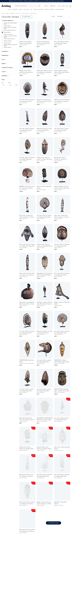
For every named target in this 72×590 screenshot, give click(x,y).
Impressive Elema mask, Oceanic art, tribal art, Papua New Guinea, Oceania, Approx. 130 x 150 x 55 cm (44, 448)
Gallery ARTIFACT (23, 44)
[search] (27, 6)
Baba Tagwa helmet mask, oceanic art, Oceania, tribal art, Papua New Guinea (27, 419)
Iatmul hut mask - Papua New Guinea (44, 187)
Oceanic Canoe (7, 43)
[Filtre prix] (16, 85)
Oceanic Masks (7, 32)
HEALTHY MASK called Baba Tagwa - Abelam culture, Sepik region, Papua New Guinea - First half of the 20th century (61, 390)
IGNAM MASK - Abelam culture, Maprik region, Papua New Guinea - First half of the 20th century (61, 361)
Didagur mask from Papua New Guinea (62, 303)
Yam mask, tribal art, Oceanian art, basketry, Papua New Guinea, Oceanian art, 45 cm (27, 100)
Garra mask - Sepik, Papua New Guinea (62, 448)
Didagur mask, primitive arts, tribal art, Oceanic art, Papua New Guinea (44, 503)
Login (59, 5)
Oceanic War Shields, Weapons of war (10, 23)
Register (63, 5)
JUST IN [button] (9, 9)
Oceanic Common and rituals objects (10, 37)
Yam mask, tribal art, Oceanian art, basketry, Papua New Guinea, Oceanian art (62, 245)
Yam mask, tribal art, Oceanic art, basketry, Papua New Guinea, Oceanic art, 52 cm (26, 129)
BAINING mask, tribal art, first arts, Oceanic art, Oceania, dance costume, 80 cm (26, 187)
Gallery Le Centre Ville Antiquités (26, 363)
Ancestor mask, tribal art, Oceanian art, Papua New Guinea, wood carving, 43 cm (44, 42)
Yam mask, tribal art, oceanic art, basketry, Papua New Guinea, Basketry (44, 361)
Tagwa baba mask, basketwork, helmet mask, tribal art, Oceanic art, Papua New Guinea (27, 303)
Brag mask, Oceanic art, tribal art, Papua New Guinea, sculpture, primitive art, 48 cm (44, 129)
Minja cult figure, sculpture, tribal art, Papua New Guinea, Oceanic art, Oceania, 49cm (61, 71)
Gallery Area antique (41, 189)
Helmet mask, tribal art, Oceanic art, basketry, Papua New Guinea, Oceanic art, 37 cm (26, 448)
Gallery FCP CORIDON (59, 363)
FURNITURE (15, 9)
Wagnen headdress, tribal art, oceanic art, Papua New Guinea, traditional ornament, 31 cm (62, 187)
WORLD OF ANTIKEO (49, 9)
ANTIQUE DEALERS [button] (59, 9)
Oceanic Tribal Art (7, 20)
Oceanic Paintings (8, 40)
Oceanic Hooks (7, 25)
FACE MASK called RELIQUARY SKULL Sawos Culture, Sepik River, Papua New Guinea (45, 419)
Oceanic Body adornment (9, 38)
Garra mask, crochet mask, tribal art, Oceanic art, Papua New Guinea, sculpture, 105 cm (27, 216)
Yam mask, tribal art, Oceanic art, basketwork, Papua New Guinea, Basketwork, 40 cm (44, 216)
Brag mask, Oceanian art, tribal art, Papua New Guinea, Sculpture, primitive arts (44, 332)
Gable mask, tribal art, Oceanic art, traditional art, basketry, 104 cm (62, 100)
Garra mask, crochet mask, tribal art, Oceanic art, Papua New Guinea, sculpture (61, 216)
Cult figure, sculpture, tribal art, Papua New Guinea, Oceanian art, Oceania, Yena (44, 303)
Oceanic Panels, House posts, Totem (10, 28)
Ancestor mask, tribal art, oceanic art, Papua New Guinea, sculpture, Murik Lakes (45, 245)
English (53, 5)
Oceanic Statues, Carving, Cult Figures (10, 45)
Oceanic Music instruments (10, 30)
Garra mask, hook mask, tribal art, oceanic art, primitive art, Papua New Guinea (26, 274)
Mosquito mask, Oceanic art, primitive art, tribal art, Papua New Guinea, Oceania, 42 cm (44, 100)
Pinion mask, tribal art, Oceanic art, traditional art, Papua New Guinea (27, 245)
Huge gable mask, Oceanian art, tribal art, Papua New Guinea (45, 274)
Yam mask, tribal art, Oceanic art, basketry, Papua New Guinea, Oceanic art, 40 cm (61, 42)
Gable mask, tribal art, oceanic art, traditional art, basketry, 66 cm (44, 71)
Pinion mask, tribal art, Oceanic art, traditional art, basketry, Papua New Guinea (27, 503)
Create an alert (26, 16)
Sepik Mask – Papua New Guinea (60, 503)
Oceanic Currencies (8, 34)
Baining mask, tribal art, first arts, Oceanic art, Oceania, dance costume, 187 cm (26, 475)
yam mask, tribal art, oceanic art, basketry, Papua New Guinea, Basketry (26, 390)
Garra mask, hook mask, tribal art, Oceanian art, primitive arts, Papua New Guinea (27, 530)
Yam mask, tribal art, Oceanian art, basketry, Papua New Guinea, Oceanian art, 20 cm (27, 158)
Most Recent (60, 16)
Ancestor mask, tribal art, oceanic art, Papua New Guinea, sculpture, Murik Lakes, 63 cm (45, 158)
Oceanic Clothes (7, 47)
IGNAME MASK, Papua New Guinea (26, 361)
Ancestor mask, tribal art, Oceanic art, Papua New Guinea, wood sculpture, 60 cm (27, 42)
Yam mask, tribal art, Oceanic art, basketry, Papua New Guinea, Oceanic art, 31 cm (61, 419)
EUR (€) (46, 5)
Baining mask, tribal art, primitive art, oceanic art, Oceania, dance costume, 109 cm (61, 158)
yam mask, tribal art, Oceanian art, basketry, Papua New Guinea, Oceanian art (61, 332)
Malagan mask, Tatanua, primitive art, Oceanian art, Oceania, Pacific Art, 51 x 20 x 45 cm (26, 71)
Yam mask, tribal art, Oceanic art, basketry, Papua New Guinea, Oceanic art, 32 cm (61, 129)
